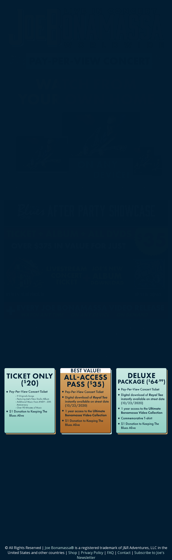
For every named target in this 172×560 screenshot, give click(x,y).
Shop (72, 552)
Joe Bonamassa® (59, 547)
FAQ (110, 552)
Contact (124, 552)
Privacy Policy (92, 552)
